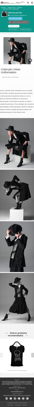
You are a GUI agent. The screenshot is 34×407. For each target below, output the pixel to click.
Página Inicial (11, 7)
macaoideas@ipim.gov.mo (17, 391)
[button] (32, 355)
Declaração (18, 405)
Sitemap (25, 405)
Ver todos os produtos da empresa (10, 33)
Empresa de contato (15, 18)
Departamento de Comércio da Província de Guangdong (17, 395)
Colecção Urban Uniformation (11, 9)
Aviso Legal (10, 405)
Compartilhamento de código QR (18, 22)
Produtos (19, 7)
